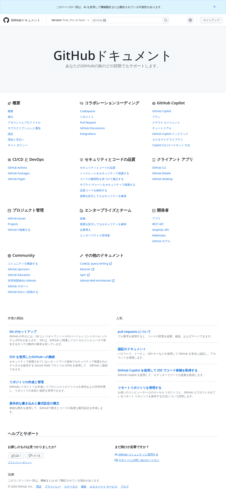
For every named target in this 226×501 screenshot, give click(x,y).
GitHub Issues (17, 218)
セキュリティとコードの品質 (97, 167)
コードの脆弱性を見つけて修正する (102, 179)
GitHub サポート (18, 286)
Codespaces (87, 111)
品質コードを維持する (93, 190)
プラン (156, 117)
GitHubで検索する (19, 230)
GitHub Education (19, 275)
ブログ (125, 486)
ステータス (71, 486)
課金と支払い (16, 139)
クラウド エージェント (166, 122)
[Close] (215, 6)
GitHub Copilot (161, 111)
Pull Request (88, 122)
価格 (83, 486)
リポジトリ (87, 117)
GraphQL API (160, 230)
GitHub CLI (159, 167)
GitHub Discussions (92, 128)
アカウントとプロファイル (24, 122)
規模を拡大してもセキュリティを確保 (103, 196)
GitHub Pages (16, 179)
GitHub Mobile (161, 173)
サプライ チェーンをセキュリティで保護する (107, 184)
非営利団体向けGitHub (22, 280)
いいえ (34, 455)
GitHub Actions (17, 167)
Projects (13, 224)
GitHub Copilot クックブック (170, 134)
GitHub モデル (161, 241)
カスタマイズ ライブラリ (167, 139)
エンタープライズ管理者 (95, 235)
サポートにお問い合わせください (137, 460)
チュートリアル (161, 128)
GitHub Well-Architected (97, 280)
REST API (158, 224)
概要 (10, 111)
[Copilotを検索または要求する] (130, 20)
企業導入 (85, 230)
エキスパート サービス (104, 486)
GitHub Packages (19, 173)
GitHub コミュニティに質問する (136, 454)
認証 (10, 134)
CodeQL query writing (96, 263)
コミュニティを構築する (23, 263)
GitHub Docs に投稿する (23, 292)
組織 (82, 218)
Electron (87, 269)
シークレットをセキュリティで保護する (104, 173)
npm (85, 275)
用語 (39, 486)
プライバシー (53, 486)
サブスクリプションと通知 (24, 128)
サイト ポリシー (18, 145)
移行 (10, 117)
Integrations (88, 134)
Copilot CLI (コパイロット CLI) (171, 145)
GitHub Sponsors (18, 269)
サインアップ (211, 20)
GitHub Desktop (162, 179)
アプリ (156, 218)
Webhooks (159, 235)
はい (16, 455)
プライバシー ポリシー (20, 462)
